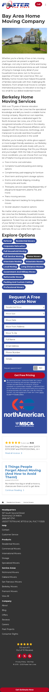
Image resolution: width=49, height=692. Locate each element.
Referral (8, 241)
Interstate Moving (13, 261)
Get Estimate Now (25, 690)
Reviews (6, 619)
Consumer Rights (10, 634)
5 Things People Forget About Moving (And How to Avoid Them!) (23, 472)
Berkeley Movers (9, 586)
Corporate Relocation (14, 246)
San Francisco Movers (12, 582)
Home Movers (34, 256)
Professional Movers (14, 287)
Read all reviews (13, 453)
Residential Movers (25, 241)
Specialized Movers (10, 563)
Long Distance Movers (32, 267)
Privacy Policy (19, 394)
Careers (5, 624)
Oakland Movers (9, 577)
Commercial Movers (11, 549)
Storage (5, 558)
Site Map (30, 662)
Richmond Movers (10, 572)
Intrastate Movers (35, 261)
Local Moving (10, 267)
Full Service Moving (13, 256)
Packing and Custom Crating (18, 282)
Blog (4, 610)
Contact (5, 530)
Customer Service (10, 534)
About (5, 605)
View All (5, 596)
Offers (5, 615)
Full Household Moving (15, 251)
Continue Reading (14, 490)
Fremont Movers (9, 591)
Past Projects (8, 629)
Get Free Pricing (24, 375)
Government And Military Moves (19, 272)
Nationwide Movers (13, 277)
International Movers (11, 553)
